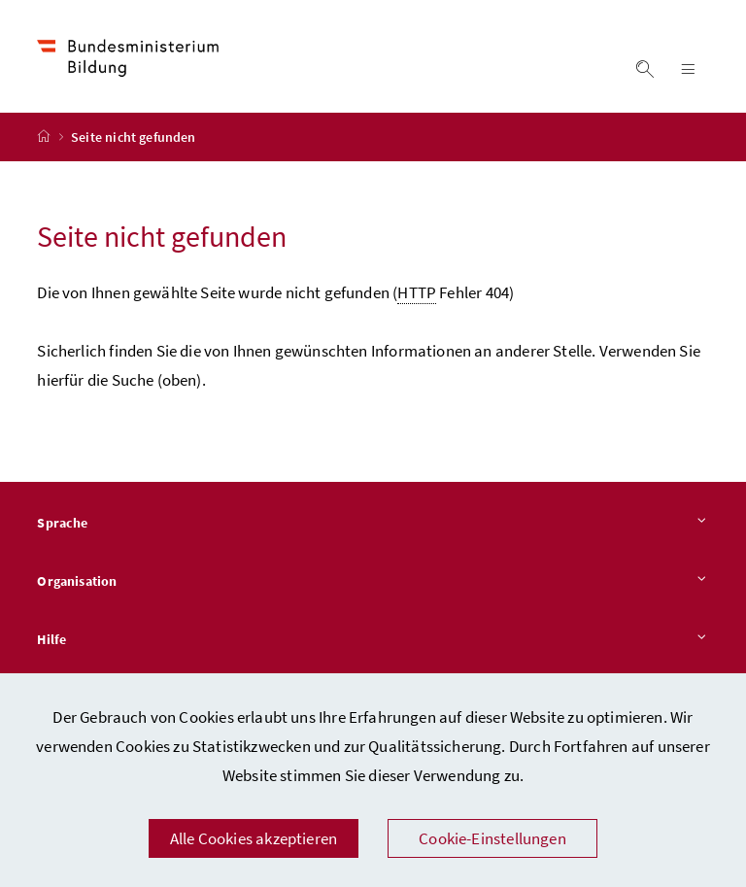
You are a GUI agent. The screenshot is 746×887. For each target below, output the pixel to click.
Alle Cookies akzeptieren (253, 838)
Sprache (372, 523)
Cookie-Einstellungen (492, 838)
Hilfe (372, 640)
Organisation (372, 582)
